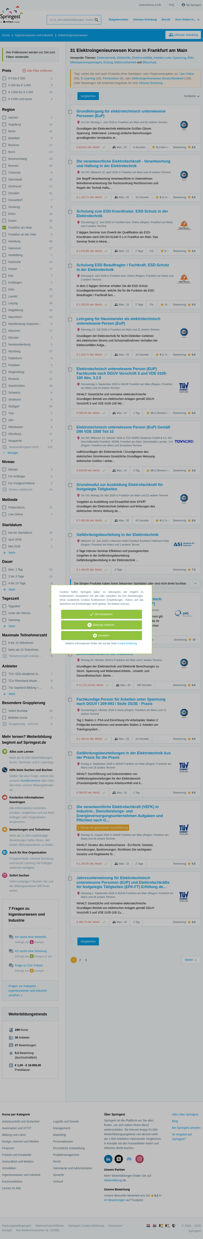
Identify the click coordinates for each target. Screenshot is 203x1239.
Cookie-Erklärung (127, 643)
